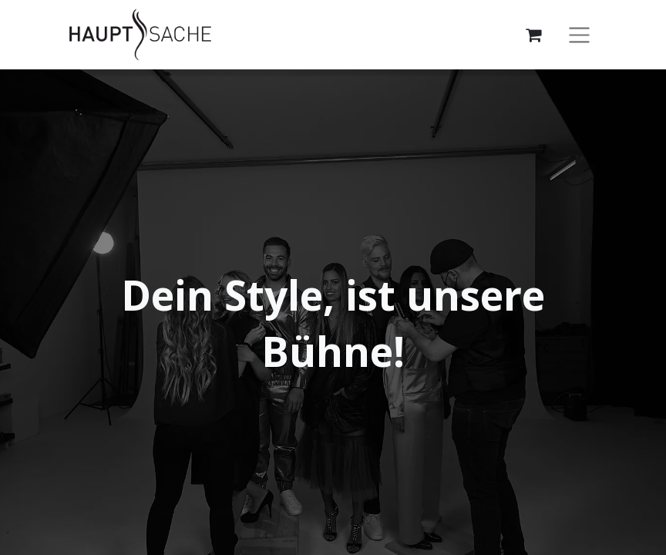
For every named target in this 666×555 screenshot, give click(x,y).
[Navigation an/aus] (579, 35)
